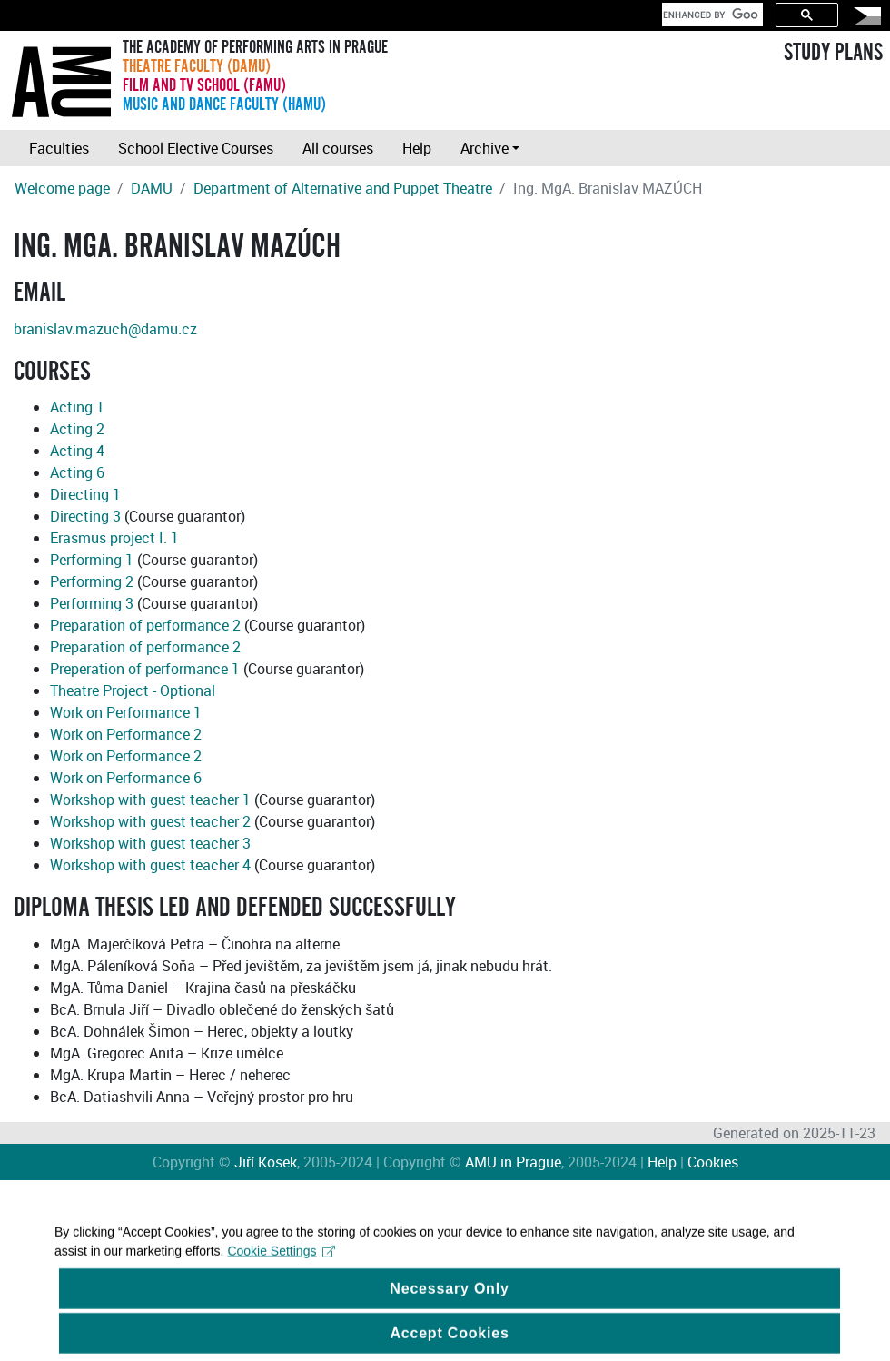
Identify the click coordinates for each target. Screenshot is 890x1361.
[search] (710, 14)
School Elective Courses (195, 148)
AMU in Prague (513, 1162)
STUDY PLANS (833, 52)
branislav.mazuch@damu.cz (105, 329)
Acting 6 (77, 472)
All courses (337, 148)
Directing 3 (85, 516)
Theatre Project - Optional (132, 690)
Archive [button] (484, 148)
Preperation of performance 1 (145, 669)
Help (416, 148)
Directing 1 (85, 494)
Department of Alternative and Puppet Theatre (342, 188)
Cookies (712, 1162)
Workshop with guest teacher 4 (150, 865)
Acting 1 (77, 407)
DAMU (152, 188)
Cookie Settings (281, 1264)
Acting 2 (77, 429)
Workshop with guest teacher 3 (150, 843)
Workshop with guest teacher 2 (150, 821)
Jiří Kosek (265, 1162)
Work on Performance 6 (126, 778)
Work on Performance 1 (126, 712)
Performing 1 (92, 560)
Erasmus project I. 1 (114, 538)
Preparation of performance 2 (145, 625)
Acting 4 (77, 451)
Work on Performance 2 (126, 734)
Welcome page (62, 188)
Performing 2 (92, 581)
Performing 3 (92, 603)
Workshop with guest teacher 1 (150, 800)
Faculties (59, 148)
